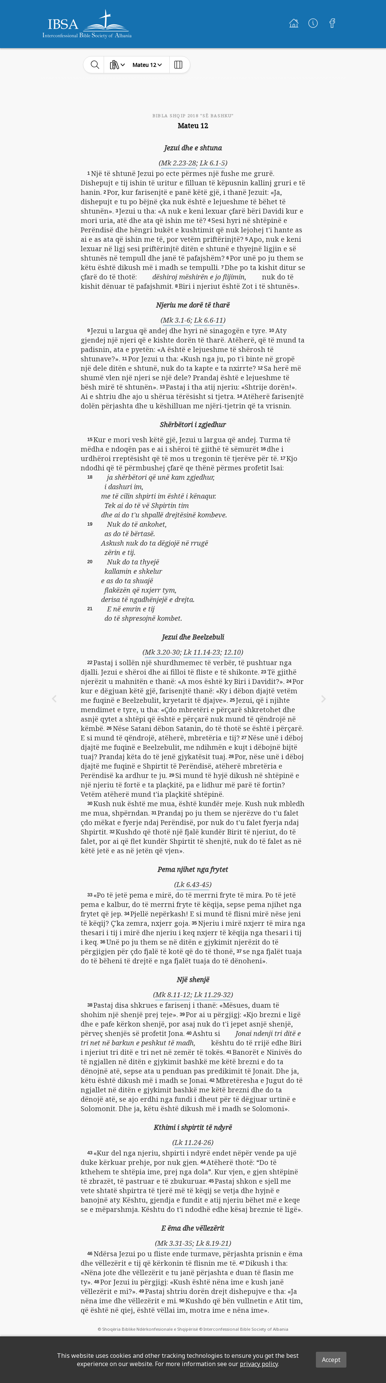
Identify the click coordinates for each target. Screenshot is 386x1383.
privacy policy (259, 1364)
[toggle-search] (95, 64)
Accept (331, 1360)
